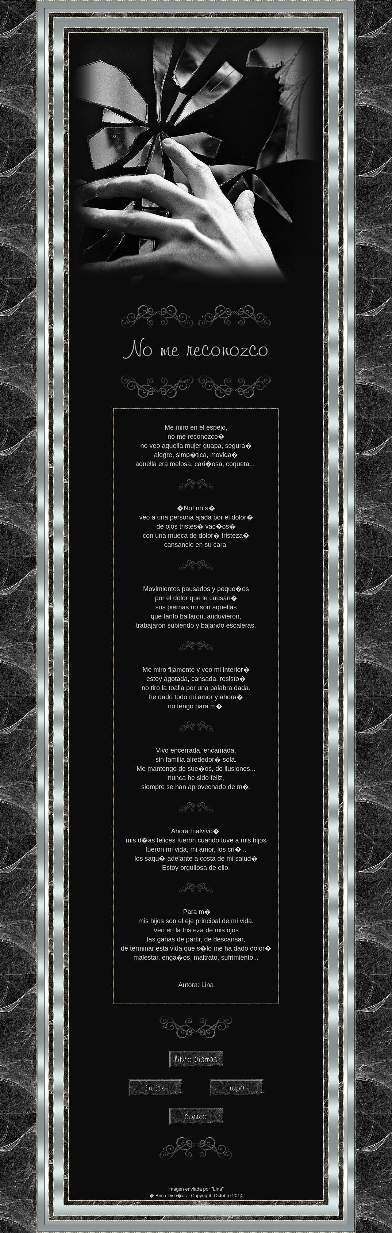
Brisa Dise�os (171, 1195)
